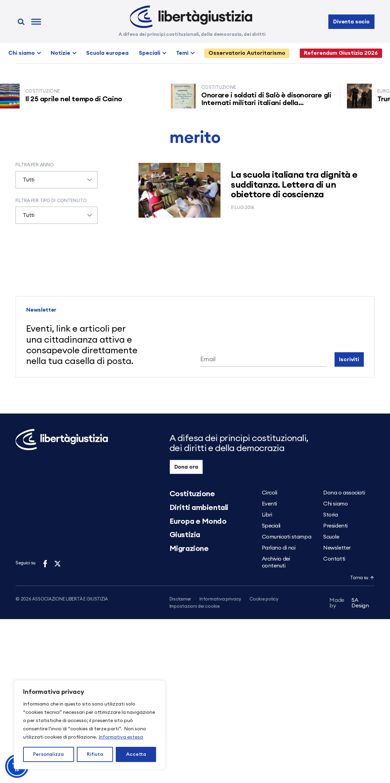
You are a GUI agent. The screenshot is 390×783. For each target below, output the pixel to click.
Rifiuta (95, 754)
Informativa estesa (121, 737)
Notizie (60, 53)
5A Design (349, 603)
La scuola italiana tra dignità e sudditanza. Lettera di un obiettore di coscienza (294, 184)
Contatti (334, 559)
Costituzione (192, 494)
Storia (330, 515)
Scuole (331, 537)
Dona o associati (344, 492)
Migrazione (189, 548)
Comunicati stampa (286, 537)
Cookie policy (263, 599)
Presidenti (335, 526)
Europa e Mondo (198, 521)
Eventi (269, 504)
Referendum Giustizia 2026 (341, 53)
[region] (89, 724)
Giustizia (185, 535)
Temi (182, 53)
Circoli (269, 492)
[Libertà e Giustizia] (191, 17)
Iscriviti (349, 359)
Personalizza (48, 754)
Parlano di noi (279, 548)
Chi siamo (21, 53)
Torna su (362, 578)
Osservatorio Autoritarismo (246, 53)
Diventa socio (351, 21)
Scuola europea (107, 53)
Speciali (149, 53)
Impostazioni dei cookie (195, 607)
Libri (267, 515)
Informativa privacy (220, 599)
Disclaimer (180, 599)
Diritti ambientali (199, 507)
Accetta (136, 754)
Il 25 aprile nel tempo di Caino (77, 99)
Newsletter (337, 548)
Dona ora (186, 467)
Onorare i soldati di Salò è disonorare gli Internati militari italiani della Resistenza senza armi (270, 103)
